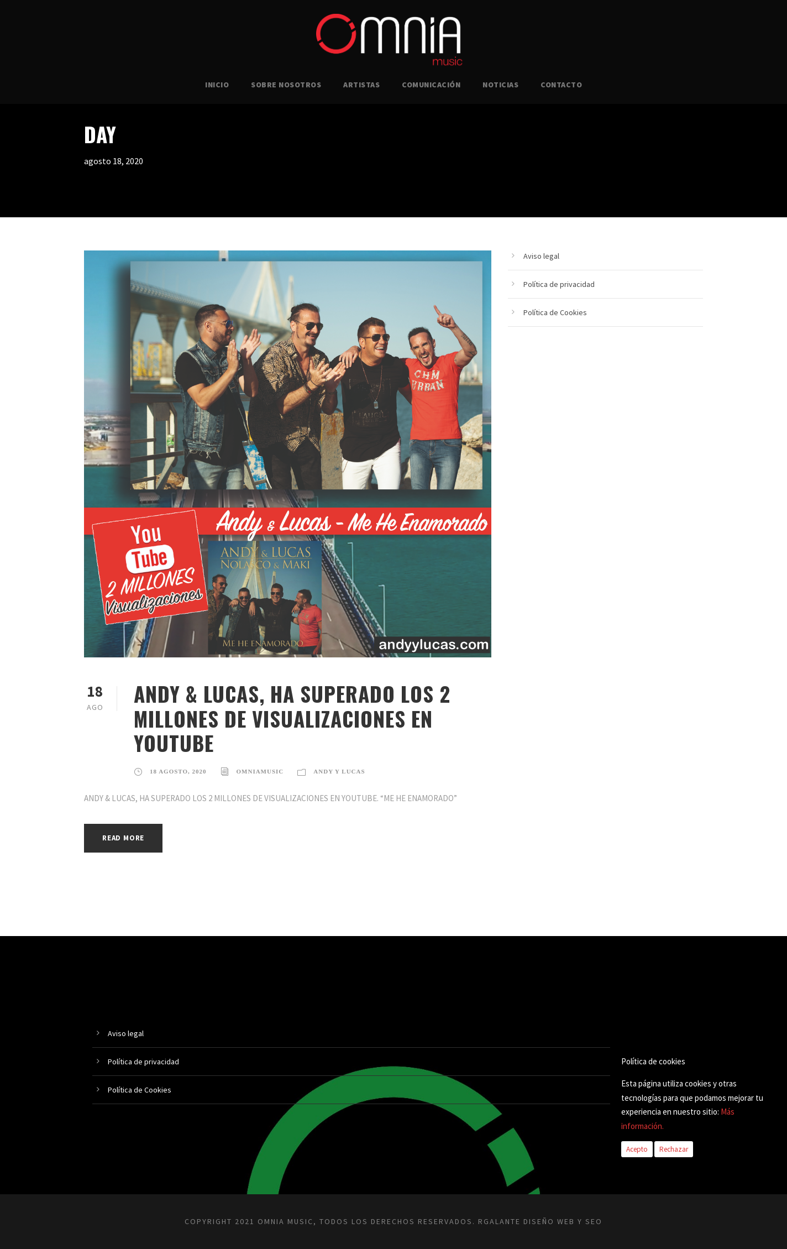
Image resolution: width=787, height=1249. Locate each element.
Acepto (637, 1149)
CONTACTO (561, 85)
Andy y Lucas (339, 771)
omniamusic (260, 771)
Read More (123, 838)
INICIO (217, 85)
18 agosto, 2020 (178, 771)
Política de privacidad (559, 284)
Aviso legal (541, 256)
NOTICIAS (500, 85)
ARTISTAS (361, 85)
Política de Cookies (555, 312)
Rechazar (673, 1149)
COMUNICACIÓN (431, 85)
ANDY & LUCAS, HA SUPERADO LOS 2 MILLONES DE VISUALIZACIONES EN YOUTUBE (292, 718)
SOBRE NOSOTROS (286, 85)
